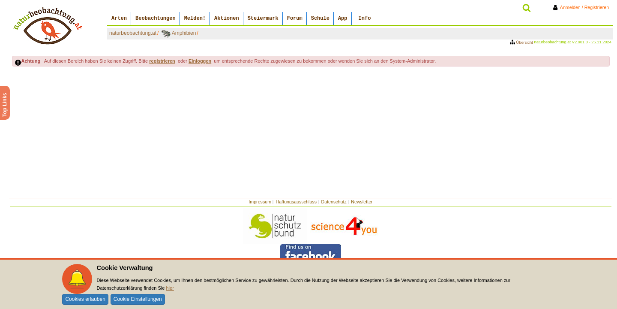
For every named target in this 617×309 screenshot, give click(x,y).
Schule (320, 18)
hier (170, 288)
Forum (295, 18)
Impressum (260, 201)
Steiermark (263, 18)
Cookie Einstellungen (138, 299)
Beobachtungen (155, 18)
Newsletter (361, 201)
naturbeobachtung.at (132, 33)
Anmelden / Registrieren (582, 7)
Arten (119, 18)
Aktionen (226, 18)
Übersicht (522, 42)
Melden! (195, 18)
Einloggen (200, 61)
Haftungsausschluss (296, 201)
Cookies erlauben (85, 299)
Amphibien (184, 33)
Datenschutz (334, 201)
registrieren (162, 61)
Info (365, 18)
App (342, 18)
